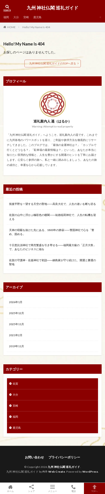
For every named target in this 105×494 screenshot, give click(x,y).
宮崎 (26, 17)
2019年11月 (16, 346)
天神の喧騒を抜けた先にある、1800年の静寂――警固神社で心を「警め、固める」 (51, 232)
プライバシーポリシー (64, 457)
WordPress (90, 471)
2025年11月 (16, 324)
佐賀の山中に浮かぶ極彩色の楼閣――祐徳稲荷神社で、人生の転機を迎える (52, 217)
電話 (73, 488)
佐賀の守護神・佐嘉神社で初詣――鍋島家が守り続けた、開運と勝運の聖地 (52, 262)
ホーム (10, 488)
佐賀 (15, 383)
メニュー (52, 488)
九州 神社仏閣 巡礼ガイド (52, 8)
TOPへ (94, 488)
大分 (16, 17)
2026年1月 (15, 302)
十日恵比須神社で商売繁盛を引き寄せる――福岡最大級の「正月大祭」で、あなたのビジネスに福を (52, 247)
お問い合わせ (34, 457)
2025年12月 (16, 313)
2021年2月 (15, 335)
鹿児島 (37, 17)
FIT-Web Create (54, 471)
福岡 (6, 17)
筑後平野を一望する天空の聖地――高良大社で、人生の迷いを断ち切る (52, 204)
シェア (31, 488)
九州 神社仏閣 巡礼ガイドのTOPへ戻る (52, 63)
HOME (11, 27)
